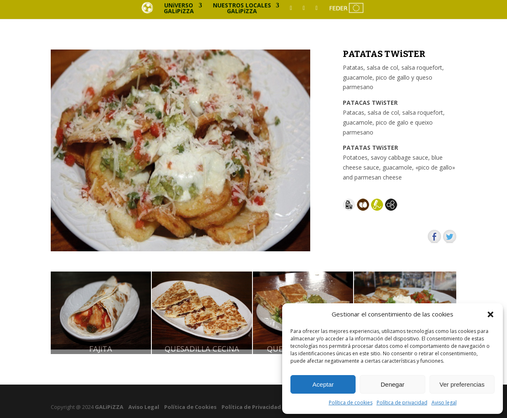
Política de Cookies (190, 407)
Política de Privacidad (251, 407)
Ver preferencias (461, 384)
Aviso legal (444, 402)
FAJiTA (100, 349)
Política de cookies (351, 402)
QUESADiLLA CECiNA (202, 349)
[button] (490, 314)
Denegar (393, 384)
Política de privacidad (402, 402)
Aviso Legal (143, 407)
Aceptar (323, 384)
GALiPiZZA (108, 407)
